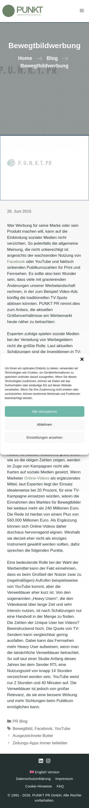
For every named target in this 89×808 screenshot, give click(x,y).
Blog (52, 58)
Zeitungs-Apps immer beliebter (40, 743)
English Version (45, 772)
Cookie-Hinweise (21, 448)
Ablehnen (44, 424)
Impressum (71, 448)
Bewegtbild (22, 728)
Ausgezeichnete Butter (33, 735)
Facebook (16, 261)
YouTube (62, 728)
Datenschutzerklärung (48, 448)
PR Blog (20, 721)
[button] (82, 359)
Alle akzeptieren (44, 411)
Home (25, 58)
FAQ (60, 786)
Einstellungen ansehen (45, 437)
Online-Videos (36, 478)
